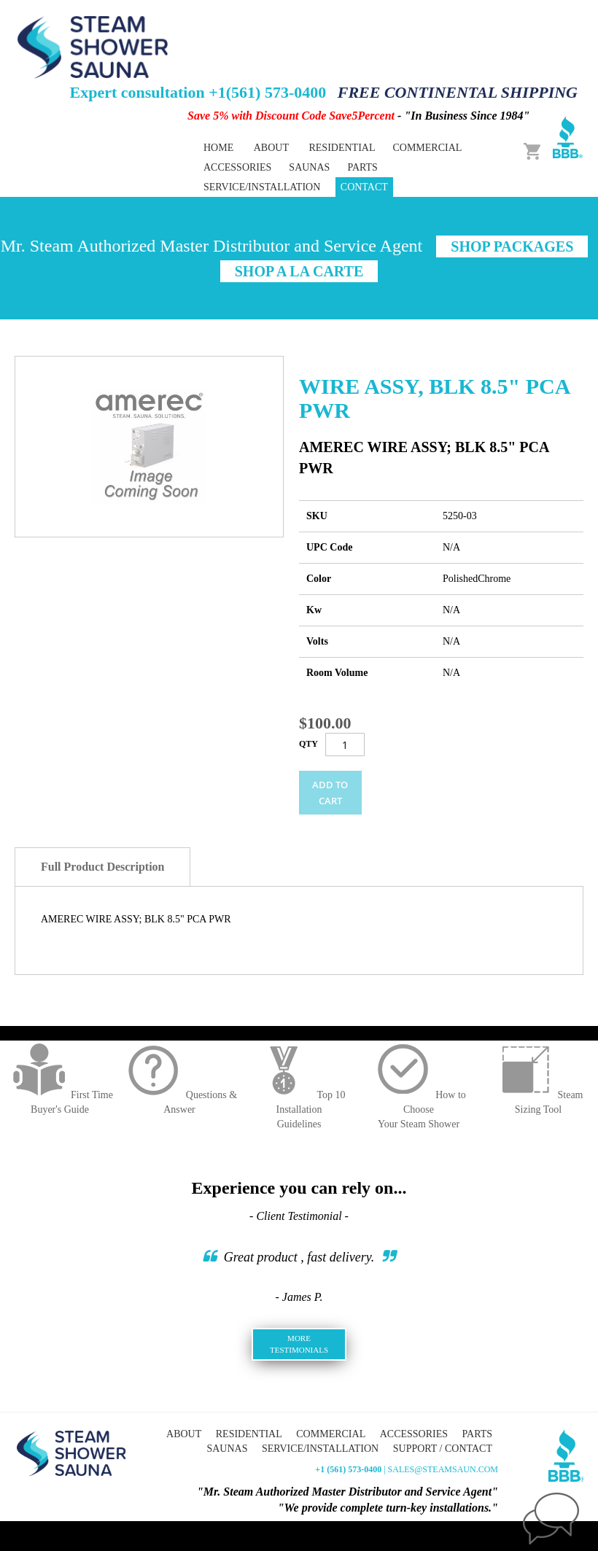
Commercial (330, 1433)
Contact (364, 187)
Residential (249, 1433)
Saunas (226, 1448)
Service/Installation (261, 187)
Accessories (414, 1433)
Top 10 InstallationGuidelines (298, 1109)
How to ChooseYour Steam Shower (418, 1109)
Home (218, 147)
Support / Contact (442, 1448)
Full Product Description (102, 866)
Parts (477, 1433)
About (271, 147)
